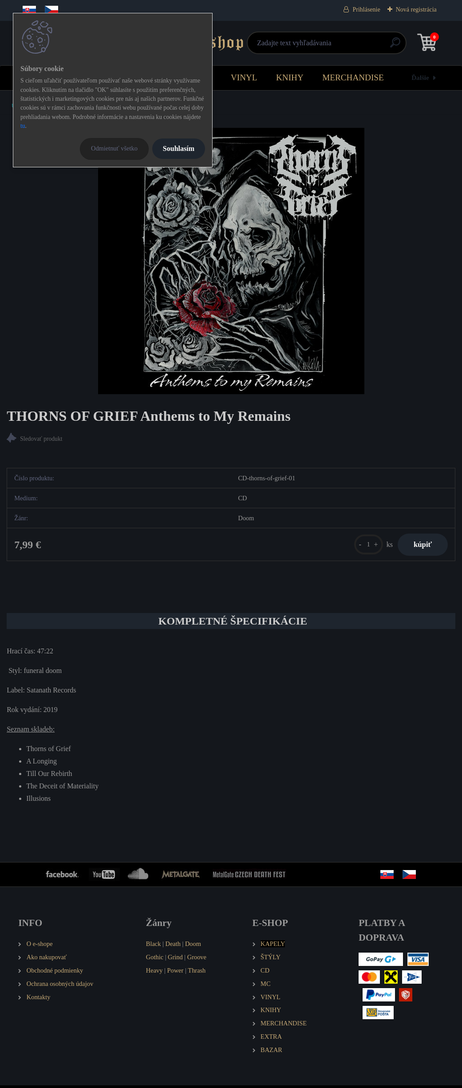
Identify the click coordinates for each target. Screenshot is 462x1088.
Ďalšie (420, 77)
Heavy (154, 972)
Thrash (196, 972)
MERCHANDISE (353, 77)
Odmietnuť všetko (114, 148)
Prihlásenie (366, 9)
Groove (196, 959)
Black (153, 946)
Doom (193, 946)
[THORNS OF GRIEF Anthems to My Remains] (231, 261)
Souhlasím (178, 148)
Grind (175, 959)
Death (173, 946)
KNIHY (290, 77)
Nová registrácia (416, 9)
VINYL (244, 77)
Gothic (154, 959)
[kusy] (363, 546)
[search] (337, 46)
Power (175, 972)
